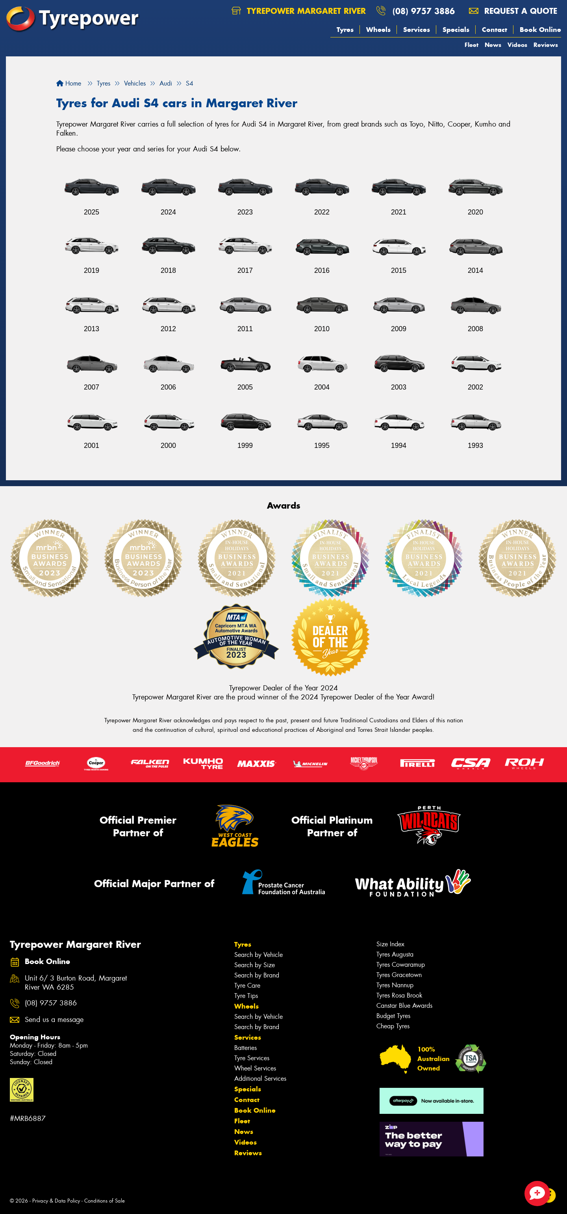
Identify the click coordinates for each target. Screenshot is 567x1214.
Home (68, 83)
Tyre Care (247, 985)
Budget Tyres (393, 1016)
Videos (517, 44)
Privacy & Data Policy (56, 1200)
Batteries (245, 1048)
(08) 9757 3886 (424, 11)
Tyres (345, 29)
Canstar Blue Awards (404, 1005)
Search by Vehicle (258, 955)
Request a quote (513, 11)
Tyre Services (251, 1058)
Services (416, 29)
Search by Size (254, 965)
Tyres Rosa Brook (399, 995)
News (493, 44)
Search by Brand (256, 975)
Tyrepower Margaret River (299, 11)
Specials (456, 29)
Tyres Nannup (394, 985)
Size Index (390, 944)
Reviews (546, 44)
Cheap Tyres (393, 1026)
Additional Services (260, 1078)
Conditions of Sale (104, 1200)
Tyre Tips (246, 996)
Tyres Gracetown (399, 975)
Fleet (471, 44)
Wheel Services (255, 1068)
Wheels (378, 29)
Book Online (540, 29)
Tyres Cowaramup (400, 964)
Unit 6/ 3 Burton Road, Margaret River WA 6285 (76, 983)
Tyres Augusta (394, 954)
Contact (494, 29)
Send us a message (54, 1019)
